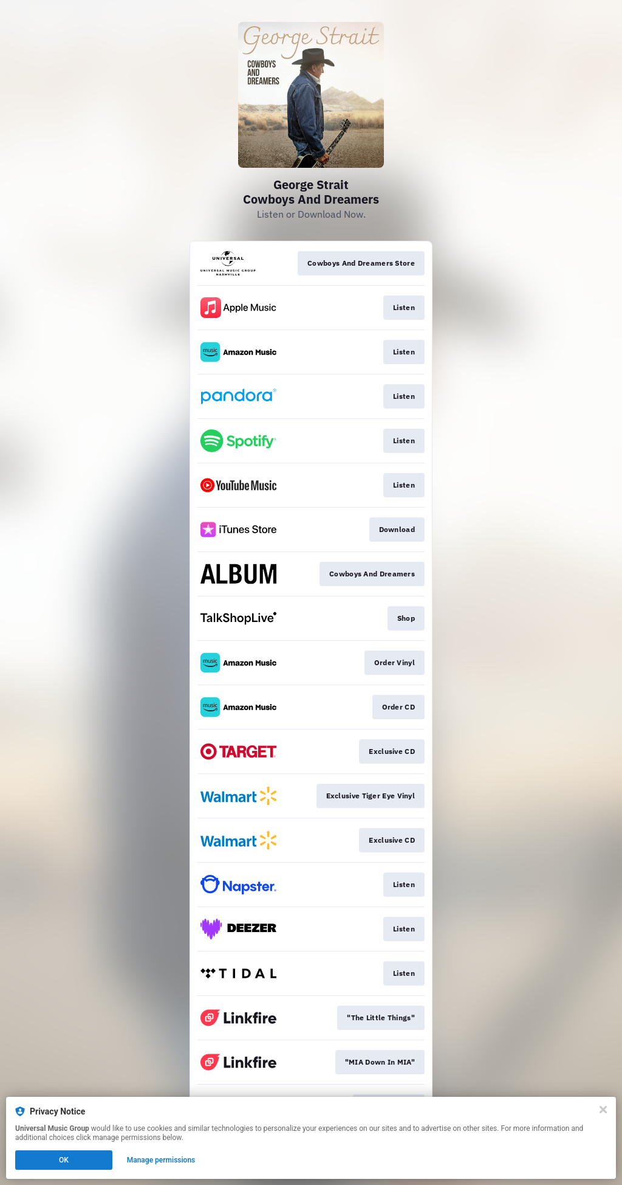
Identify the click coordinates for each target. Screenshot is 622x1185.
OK (64, 1160)
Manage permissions (161, 1160)
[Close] (603, 1109)
